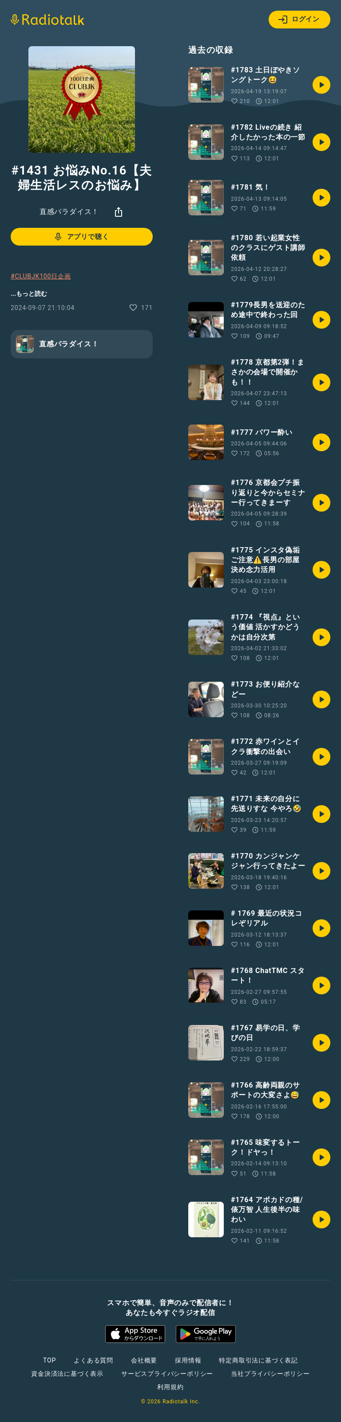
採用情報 (188, 1360)
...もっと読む (29, 293)
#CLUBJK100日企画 (41, 276)
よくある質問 (93, 1360)
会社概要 (144, 1360)
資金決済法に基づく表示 (67, 1373)
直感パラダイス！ (69, 211)
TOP (49, 1360)
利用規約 (170, 1386)
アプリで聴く (81, 236)
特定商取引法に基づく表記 (258, 1360)
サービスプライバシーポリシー (167, 1373)
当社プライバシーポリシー (270, 1373)
